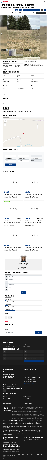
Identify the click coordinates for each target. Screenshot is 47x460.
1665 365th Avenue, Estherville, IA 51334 (13, 220)
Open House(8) (8, 299)
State (18, 84)
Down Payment (21, 153)
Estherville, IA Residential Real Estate (10, 444)
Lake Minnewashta (27, 396)
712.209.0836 (11, 198)
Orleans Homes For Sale (29, 379)
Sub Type (5, 79)
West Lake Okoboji (7, 403)
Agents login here (29, 383)
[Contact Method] (25, 287)
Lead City (6, 456)
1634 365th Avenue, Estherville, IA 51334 (13, 194)
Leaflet (42, 146)
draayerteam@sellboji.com (23, 268)
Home (19, 454)
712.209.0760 (28, 111)
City (4, 84)
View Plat (37, 10)
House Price (8, 153)
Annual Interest (8, 158)
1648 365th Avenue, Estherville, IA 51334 (34, 194)
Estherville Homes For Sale (30, 375)
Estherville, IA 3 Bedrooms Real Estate (11, 449)
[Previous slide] (1, 34)
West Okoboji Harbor (27, 403)
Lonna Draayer (23, 263)
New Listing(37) (8, 304)
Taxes (32, 88)
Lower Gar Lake (26, 398)
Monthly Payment (35, 158)
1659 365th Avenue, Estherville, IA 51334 (34, 247)
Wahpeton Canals (26, 401)
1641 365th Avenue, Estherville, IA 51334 (13, 247)
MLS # (4, 75)
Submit (38, 332)
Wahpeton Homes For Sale (30, 381)
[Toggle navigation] (45, 1)
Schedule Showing (41, 12)
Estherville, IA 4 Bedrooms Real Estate (11, 451)
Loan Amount (34, 153)
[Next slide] (45, 34)
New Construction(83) (9, 301)
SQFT (4, 88)
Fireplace (5, 101)
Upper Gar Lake (6, 401)
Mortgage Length (22, 158)
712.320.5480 (23, 267)
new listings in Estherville (34, 424)
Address (32, 79)
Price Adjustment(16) (9, 306)
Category (32, 75)
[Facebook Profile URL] (4, 390)
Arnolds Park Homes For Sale (30, 373)
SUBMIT (23, 292)
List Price (18, 75)
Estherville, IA (6, 422)
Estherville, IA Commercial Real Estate (11, 440)
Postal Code (33, 84)
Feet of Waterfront (20, 88)
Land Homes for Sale (34, 420)
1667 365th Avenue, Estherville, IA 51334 (34, 220)
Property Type (19, 79)
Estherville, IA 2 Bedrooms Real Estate (11, 447)
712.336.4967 (7, 381)
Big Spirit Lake (6, 396)
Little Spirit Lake (6, 398)
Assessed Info (29, 10)
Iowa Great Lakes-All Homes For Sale (32, 377)
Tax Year (4, 93)
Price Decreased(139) (9, 309)
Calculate (11, 164)
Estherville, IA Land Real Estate (9, 442)
